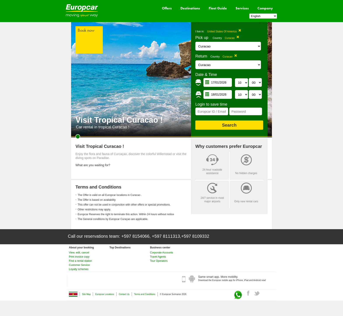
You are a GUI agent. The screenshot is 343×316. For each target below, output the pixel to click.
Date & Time (206, 74)
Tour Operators (159, 260)
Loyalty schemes (78, 269)
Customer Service (79, 265)
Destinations (190, 8)
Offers (167, 8)
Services (242, 8)
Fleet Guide (218, 8)
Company (265, 8)
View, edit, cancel (79, 252)
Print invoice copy (79, 256)
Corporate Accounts (161, 252)
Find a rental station (80, 260)
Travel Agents (158, 256)
